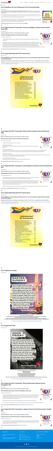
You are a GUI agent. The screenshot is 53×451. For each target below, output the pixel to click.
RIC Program (31, 2)
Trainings (41, 2)
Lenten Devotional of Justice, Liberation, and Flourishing (32, 378)
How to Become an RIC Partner (41, 434)
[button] (51, 2)
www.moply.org (20, 161)
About (21, 2)
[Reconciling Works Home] (6, 2)
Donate (48, 2)
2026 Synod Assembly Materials (18, 23)
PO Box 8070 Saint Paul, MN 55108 (25, 437)
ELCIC (34, 60)
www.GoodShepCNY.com (22, 188)
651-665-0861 (23, 434)
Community (26, 2)
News (45, 2)
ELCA (28, 60)
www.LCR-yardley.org (23, 425)
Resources (36, 2)
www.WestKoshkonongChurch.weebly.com (26, 404)
